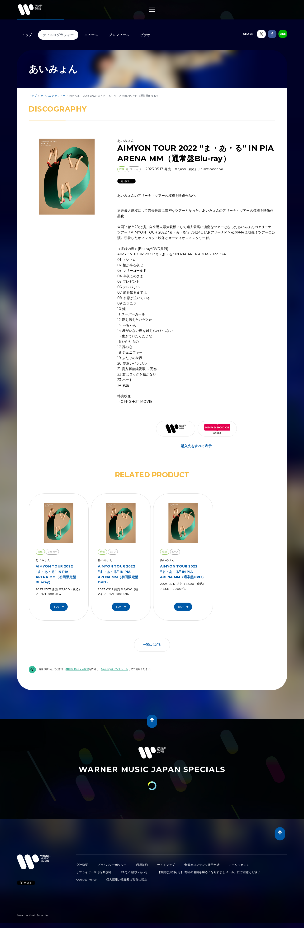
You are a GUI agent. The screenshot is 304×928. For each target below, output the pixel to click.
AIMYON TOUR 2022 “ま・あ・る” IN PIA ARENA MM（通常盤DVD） (182, 571)
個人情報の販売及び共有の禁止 (126, 879)
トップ (27, 35)
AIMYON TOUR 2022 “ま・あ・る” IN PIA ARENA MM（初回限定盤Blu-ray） (56, 574)
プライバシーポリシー (112, 865)
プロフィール (119, 35)
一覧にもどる (152, 644)
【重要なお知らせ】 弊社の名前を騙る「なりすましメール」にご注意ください (209, 872)
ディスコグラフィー (58, 35)
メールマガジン (239, 865)
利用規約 (142, 865)
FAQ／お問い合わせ (134, 872)
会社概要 (82, 865)
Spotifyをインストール (114, 669)
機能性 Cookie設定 (77, 669)
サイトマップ (166, 865)
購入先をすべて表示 (196, 446)
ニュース (91, 35)
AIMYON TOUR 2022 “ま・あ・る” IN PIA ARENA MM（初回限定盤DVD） (118, 574)
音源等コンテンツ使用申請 (201, 865)
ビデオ (145, 35)
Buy (59, 607)
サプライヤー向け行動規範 (93, 872)
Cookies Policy (86, 879)
